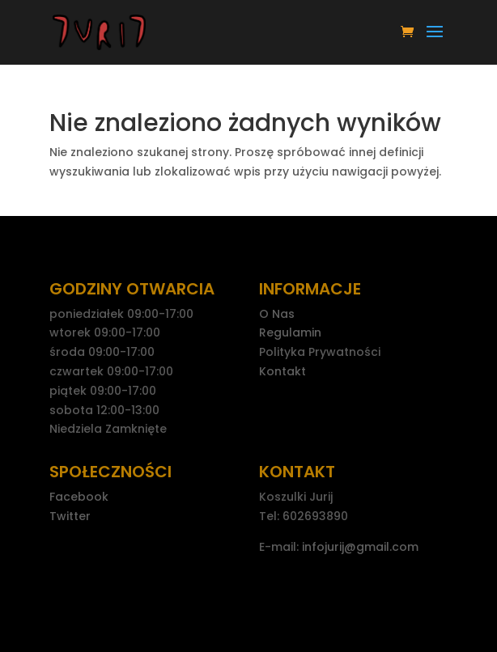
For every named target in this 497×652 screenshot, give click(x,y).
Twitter (70, 516)
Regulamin (290, 332)
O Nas (277, 314)
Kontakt (282, 371)
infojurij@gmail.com (360, 547)
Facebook (78, 497)
